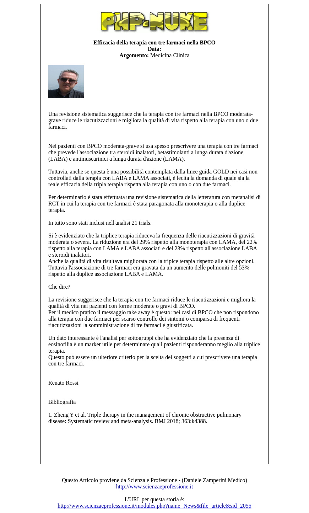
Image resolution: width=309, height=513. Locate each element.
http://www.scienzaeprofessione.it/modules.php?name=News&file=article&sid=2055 (154, 506)
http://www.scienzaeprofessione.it (154, 486)
